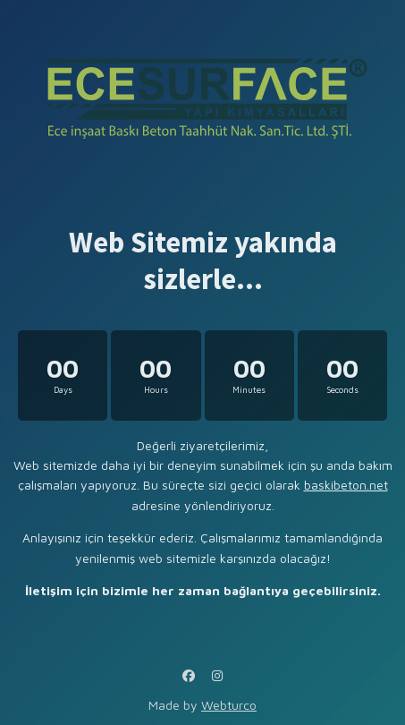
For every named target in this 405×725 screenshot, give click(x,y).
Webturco (229, 704)
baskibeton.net (346, 484)
